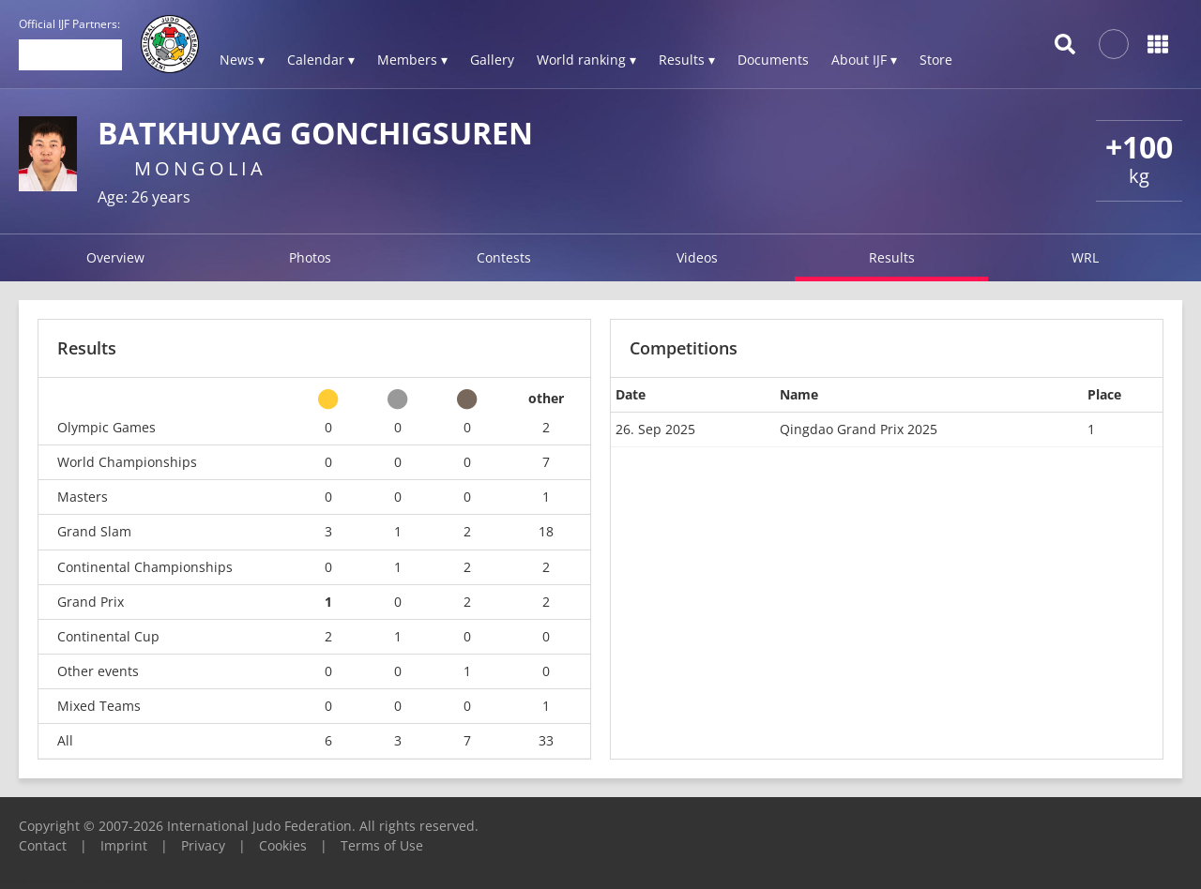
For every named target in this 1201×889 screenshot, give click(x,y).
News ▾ (242, 59)
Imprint (123, 845)
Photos (310, 257)
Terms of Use (382, 845)
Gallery (492, 59)
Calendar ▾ (321, 59)
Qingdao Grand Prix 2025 (858, 429)
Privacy (203, 845)
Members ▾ (412, 59)
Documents (773, 59)
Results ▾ (687, 59)
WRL (1085, 257)
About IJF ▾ (864, 59)
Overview (115, 257)
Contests (504, 257)
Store (936, 59)
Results (892, 257)
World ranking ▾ (586, 59)
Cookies (283, 845)
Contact (43, 845)
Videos (697, 257)
